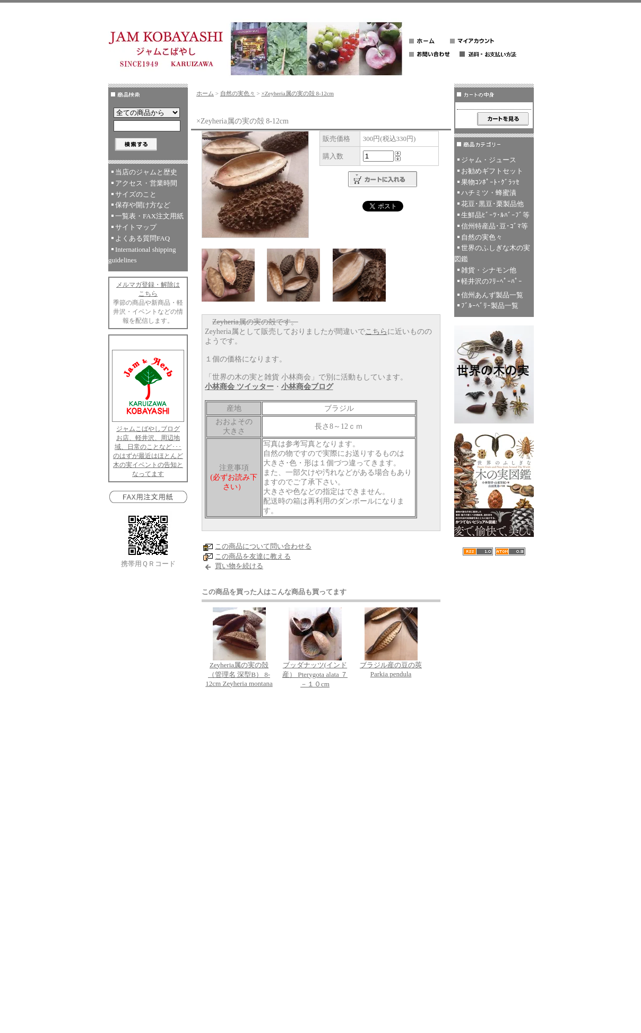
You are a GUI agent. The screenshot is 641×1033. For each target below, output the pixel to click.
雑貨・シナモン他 (488, 270)
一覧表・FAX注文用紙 (149, 216)
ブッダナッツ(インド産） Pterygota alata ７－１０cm (315, 674)
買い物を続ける (239, 566)
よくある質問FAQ (142, 238)
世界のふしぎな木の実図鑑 (492, 253)
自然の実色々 (237, 93)
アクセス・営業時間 (146, 183)
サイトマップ (136, 227)
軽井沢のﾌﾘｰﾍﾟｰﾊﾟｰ (491, 281)
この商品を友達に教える (253, 556)
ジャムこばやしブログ (148, 428)
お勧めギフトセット (492, 171)
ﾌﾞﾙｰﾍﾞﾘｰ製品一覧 (489, 306)
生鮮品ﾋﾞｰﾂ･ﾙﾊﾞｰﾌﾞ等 (495, 215)
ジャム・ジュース (488, 160)
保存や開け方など (142, 205)
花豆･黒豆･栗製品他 (492, 204)
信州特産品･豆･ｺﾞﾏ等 (494, 226)
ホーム (205, 93)
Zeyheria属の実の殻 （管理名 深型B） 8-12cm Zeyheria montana (238, 674)
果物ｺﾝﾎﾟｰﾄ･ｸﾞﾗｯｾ (490, 182)
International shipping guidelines (142, 254)
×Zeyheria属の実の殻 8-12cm (297, 93)
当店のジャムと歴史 (146, 172)
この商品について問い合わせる (263, 546)
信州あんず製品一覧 (492, 295)
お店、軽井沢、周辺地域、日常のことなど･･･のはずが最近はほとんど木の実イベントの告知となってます (148, 456)
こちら (376, 331)
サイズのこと (136, 194)
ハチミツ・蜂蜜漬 (488, 193)
